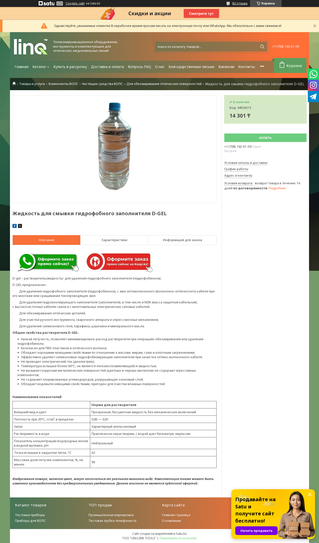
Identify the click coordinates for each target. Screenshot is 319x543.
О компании (171, 520)
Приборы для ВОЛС (30, 520)
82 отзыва (239, 3)
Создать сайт (75, 3)
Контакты (246, 66)
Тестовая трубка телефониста (112, 520)
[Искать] (262, 47)
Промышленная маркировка (111, 515)
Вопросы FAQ (139, 66)
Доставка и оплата (107, 66)
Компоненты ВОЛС (63, 84)
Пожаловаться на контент (178, 538)
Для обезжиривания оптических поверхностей (164, 84)
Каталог (39, 66)
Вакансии (226, 66)
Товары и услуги (32, 84)
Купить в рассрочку (70, 66)
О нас (159, 66)
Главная (21, 66)
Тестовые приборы (30, 515)
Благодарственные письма (191, 66)
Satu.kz (181, 533)
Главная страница (176, 515)
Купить (265, 138)
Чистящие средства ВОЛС (102, 84)
